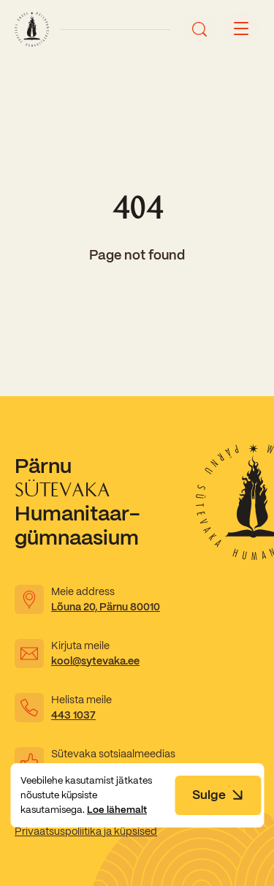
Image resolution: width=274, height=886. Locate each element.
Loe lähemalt (117, 809)
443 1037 (73, 715)
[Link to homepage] (32, 29)
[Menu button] (241, 29)
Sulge (217, 795)
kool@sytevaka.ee (95, 660)
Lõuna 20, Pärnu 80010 (105, 606)
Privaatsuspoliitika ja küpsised (86, 831)
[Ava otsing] (199, 29)
